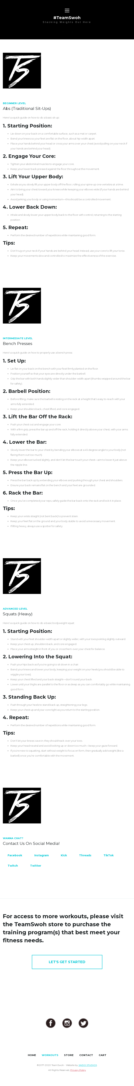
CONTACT (86, 1055)
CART (102, 1055)
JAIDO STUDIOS (88, 1065)
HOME (32, 1055)
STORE (69, 1055)
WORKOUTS (50, 1055)
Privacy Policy (78, 1070)
